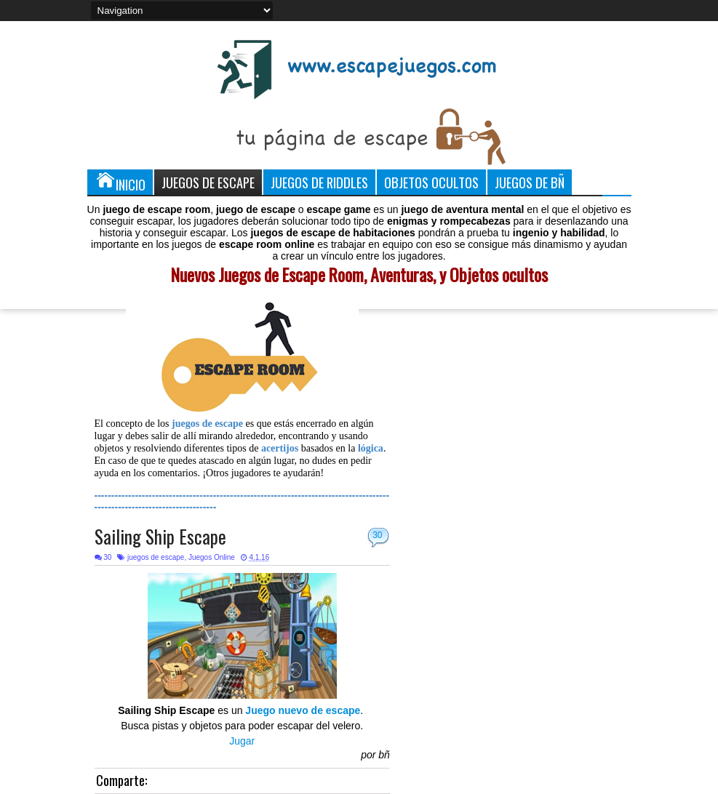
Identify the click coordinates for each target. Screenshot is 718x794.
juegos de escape (155, 557)
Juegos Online (211, 557)
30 (377, 535)
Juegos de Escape (208, 182)
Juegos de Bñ (530, 182)
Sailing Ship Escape (160, 536)
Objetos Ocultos (431, 182)
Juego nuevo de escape (302, 710)
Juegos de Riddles (319, 182)
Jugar (242, 741)
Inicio (120, 181)
